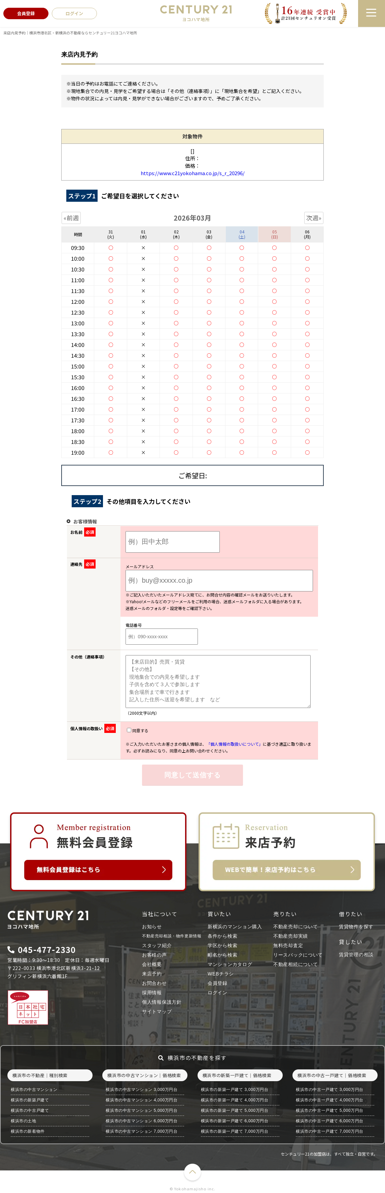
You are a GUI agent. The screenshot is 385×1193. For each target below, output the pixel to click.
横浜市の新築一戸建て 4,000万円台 (235, 1100)
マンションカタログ (230, 964)
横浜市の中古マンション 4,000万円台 (141, 1100)
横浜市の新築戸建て (30, 1100)
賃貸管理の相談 (356, 954)
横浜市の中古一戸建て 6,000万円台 (329, 1121)
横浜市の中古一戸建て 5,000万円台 (329, 1110)
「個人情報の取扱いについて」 (234, 744)
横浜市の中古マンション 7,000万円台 (141, 1131)
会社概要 (152, 964)
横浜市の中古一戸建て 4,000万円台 (329, 1100)
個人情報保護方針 (162, 1002)
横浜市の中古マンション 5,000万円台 (141, 1110)
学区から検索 (222, 945)
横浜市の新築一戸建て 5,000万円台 (235, 1110)
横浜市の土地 (23, 1121)
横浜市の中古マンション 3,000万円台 (141, 1089)
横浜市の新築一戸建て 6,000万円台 (235, 1121)
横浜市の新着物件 (28, 1131)
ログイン (218, 992)
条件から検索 (222, 936)
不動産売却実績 (290, 936)
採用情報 (152, 992)
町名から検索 (222, 955)
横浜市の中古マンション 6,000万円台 (141, 1121)
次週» (313, 217)
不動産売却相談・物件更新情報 (171, 936)
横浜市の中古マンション (34, 1089)
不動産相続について (295, 964)
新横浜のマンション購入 (235, 926)
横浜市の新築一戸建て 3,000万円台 (235, 1089)
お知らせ (152, 926)
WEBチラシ (221, 973)
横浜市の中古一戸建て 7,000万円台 (329, 1131)
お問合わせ (154, 983)
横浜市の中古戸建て (30, 1110)
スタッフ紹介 (157, 945)
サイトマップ (157, 1011)
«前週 (71, 217)
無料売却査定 (288, 945)
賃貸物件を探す (356, 926)
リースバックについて (298, 955)
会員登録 (218, 983)
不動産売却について (295, 926)
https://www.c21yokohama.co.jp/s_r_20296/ (193, 172)
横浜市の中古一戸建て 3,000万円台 (329, 1089)
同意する (137, 730)
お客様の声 (154, 955)
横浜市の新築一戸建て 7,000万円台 (235, 1131)
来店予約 (152, 973)
